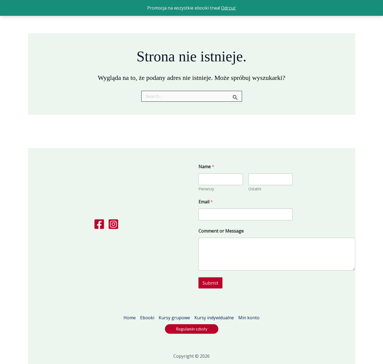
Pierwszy (206, 188)
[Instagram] (113, 224)
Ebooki (147, 318)
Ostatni (254, 188)
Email (205, 201)
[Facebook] (99, 224)
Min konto (249, 318)
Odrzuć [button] (228, 8)
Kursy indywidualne (214, 318)
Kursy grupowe (174, 318)
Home (129, 318)
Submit (210, 283)
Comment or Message (221, 231)
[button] (191, 329)
